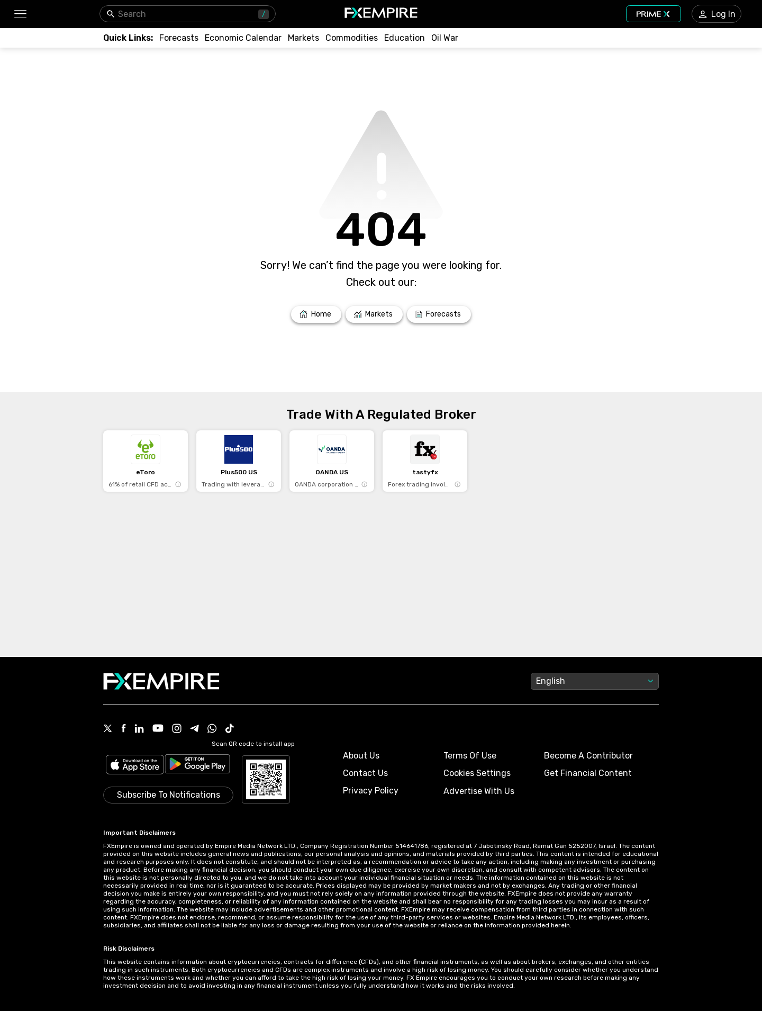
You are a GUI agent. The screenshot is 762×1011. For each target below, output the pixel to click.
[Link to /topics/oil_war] (444, 38)
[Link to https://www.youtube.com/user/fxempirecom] (158, 729)
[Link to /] (316, 314)
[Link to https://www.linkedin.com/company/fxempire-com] (139, 729)
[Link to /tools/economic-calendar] (243, 38)
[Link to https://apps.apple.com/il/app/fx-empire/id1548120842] (135, 765)
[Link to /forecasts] (178, 38)
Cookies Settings (477, 773)
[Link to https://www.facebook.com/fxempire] (123, 729)
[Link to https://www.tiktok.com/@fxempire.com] (229, 729)
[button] (19, 14)
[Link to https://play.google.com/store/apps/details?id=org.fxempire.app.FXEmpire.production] (197, 765)
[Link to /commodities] (351, 38)
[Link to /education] (404, 38)
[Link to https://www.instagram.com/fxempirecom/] (177, 729)
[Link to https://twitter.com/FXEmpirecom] (108, 729)
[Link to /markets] (303, 38)
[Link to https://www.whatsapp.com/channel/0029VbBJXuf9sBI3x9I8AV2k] (212, 729)
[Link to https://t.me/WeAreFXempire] (194, 729)
